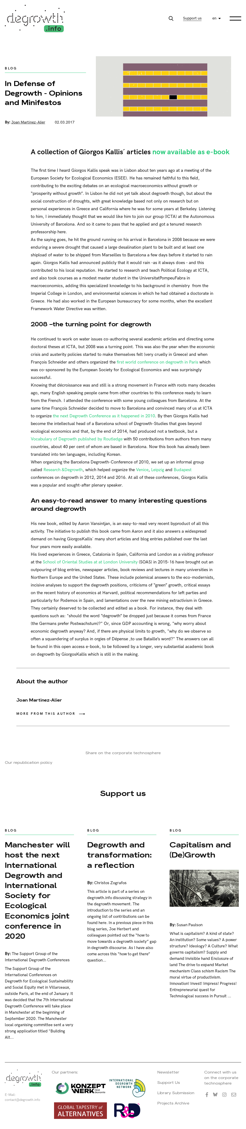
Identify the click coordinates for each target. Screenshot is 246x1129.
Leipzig (157, 469)
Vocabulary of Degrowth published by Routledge (77, 439)
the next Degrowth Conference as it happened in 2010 (104, 416)
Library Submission (175, 1092)
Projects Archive (173, 1103)
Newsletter (168, 1072)
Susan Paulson (190, 925)
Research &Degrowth (63, 469)
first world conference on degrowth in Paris (157, 362)
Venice (142, 469)
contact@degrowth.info (22, 1100)
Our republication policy (28, 762)
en (214, 18)
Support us (192, 18)
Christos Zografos (110, 883)
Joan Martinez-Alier (28, 122)
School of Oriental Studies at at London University (90, 562)
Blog (11, 68)
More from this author (46, 714)
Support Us (168, 1082)
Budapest (182, 469)
